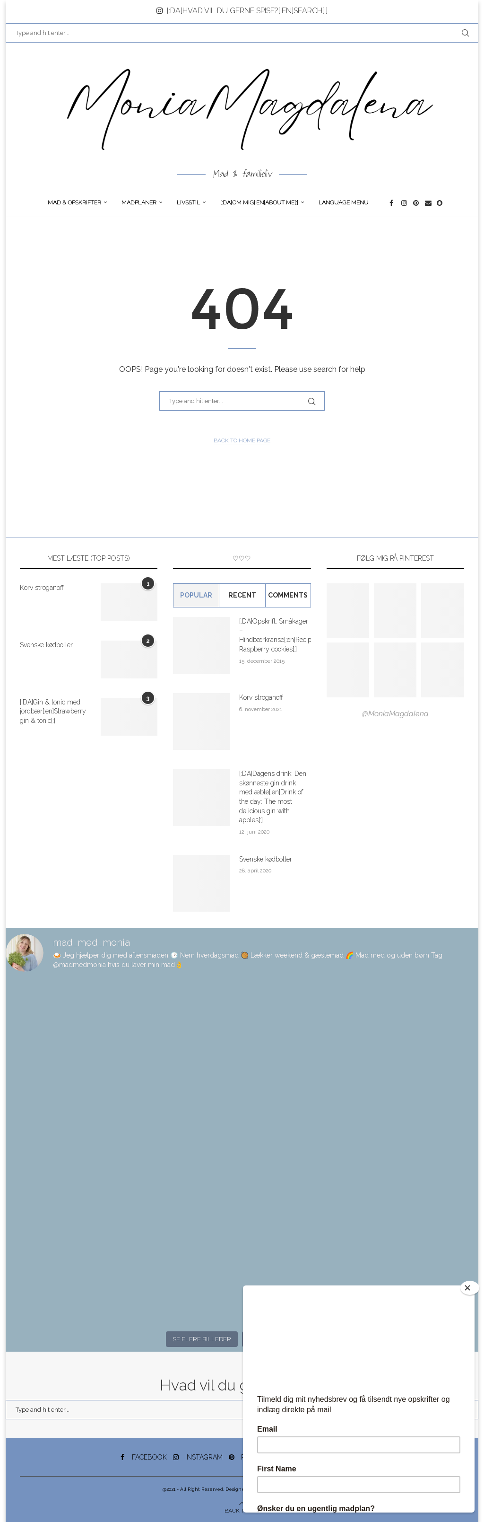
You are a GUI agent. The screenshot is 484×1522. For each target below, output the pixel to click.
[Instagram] (404, 203)
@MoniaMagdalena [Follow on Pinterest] (395, 713)
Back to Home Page (242, 440)
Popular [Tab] (196, 595)
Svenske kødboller (46, 645)
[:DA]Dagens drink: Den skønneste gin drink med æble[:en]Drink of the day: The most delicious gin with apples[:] (272, 797)
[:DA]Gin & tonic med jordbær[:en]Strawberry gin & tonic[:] (53, 711)
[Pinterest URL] (348, 611)
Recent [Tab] (242, 595)
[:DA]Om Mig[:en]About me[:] (259, 202)
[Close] (469, 1288)
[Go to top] (242, 1510)
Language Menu (343, 202)
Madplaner (138, 202)
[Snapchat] (440, 203)
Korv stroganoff (42, 587)
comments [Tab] (288, 595)
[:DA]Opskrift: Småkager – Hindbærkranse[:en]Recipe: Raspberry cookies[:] (275, 635)
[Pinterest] (416, 203)
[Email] (428, 203)
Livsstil (188, 202)
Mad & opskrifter (74, 202)
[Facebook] (393, 203)
